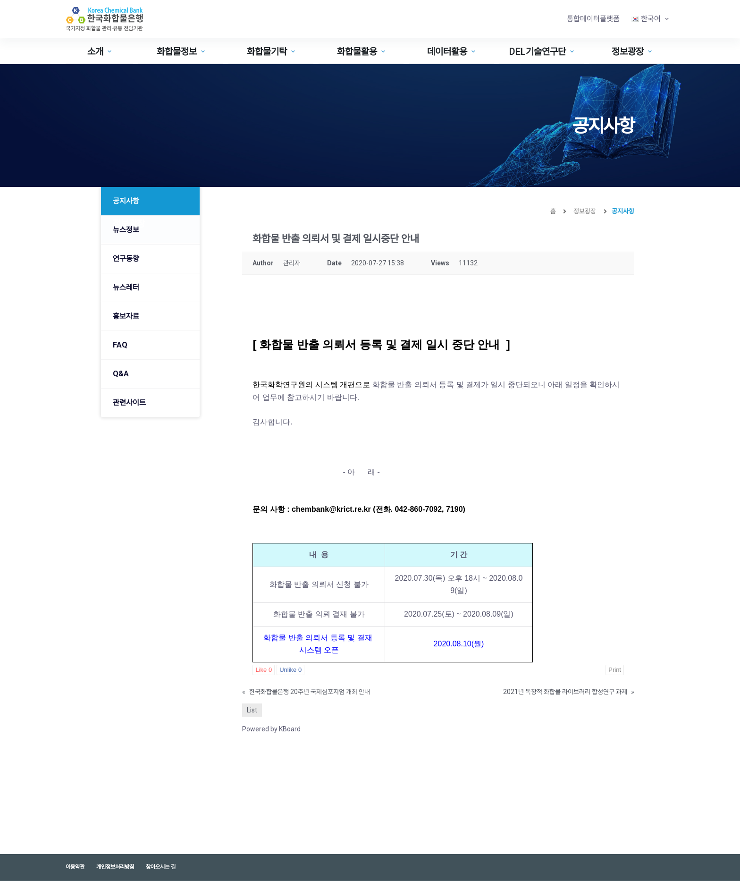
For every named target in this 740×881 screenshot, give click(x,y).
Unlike (290, 669)
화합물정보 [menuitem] (182, 51)
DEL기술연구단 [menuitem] (542, 51)
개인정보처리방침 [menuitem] (115, 867)
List (252, 710)
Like (263, 669)
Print (614, 669)
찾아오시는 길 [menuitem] (161, 867)
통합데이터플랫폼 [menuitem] (593, 18)
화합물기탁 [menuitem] (272, 51)
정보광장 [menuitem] (633, 51)
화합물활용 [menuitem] (362, 51)
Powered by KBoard (271, 729)
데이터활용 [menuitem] (452, 51)
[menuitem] (649, 19)
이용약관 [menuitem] (75, 867)
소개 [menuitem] (100, 51)
